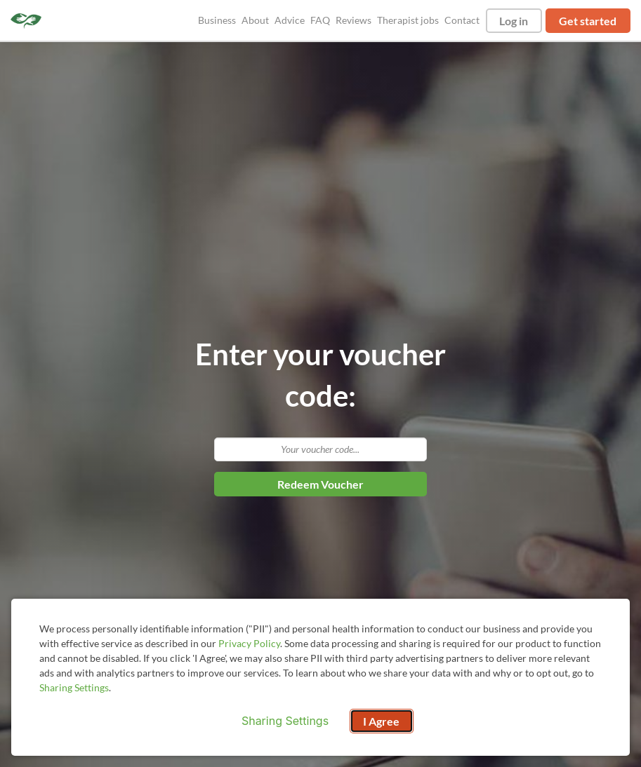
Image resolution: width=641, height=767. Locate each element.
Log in (513, 20)
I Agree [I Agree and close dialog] (381, 721)
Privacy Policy (249, 643)
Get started (587, 20)
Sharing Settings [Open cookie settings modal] (285, 721)
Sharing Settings (74, 687)
